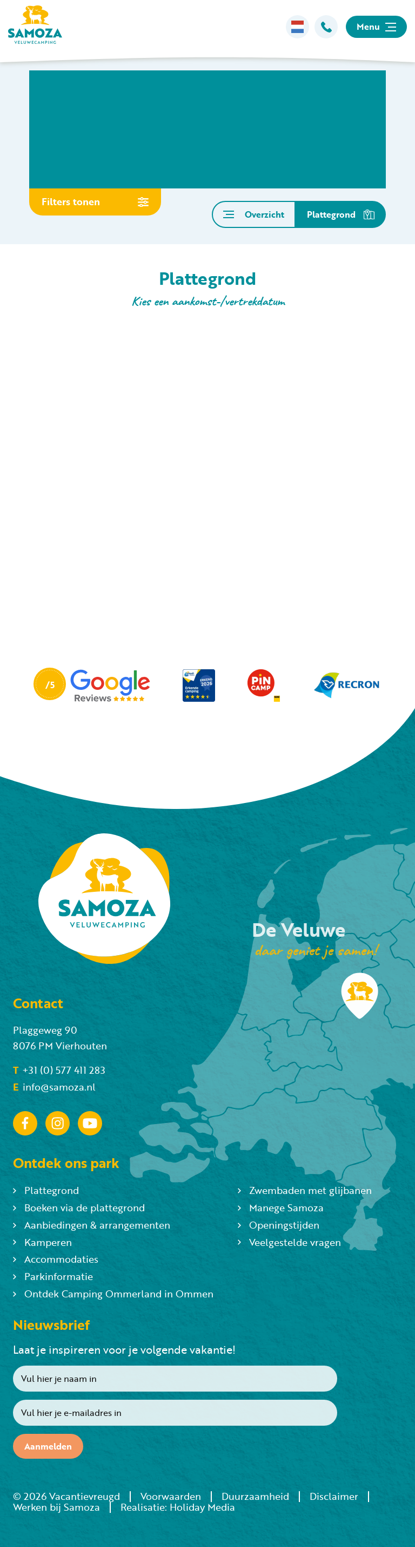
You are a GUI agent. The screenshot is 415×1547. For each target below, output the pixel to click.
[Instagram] (57, 1123)
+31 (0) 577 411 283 (59, 1070)
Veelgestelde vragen (289, 1242)
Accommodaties (55, 1259)
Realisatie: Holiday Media (178, 1507)
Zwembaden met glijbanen (305, 1190)
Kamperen (42, 1242)
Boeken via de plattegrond (79, 1207)
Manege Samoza (281, 1207)
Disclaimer (334, 1496)
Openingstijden (278, 1225)
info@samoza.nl (54, 1087)
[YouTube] (90, 1123)
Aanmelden (48, 1446)
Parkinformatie (53, 1276)
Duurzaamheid (255, 1496)
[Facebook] (25, 1123)
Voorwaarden (170, 1496)
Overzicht (253, 214)
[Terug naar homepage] (35, 26)
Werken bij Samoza (56, 1507)
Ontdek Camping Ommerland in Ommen (113, 1294)
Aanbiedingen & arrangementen (91, 1225)
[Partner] (92, 686)
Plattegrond (46, 1190)
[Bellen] (326, 26)
